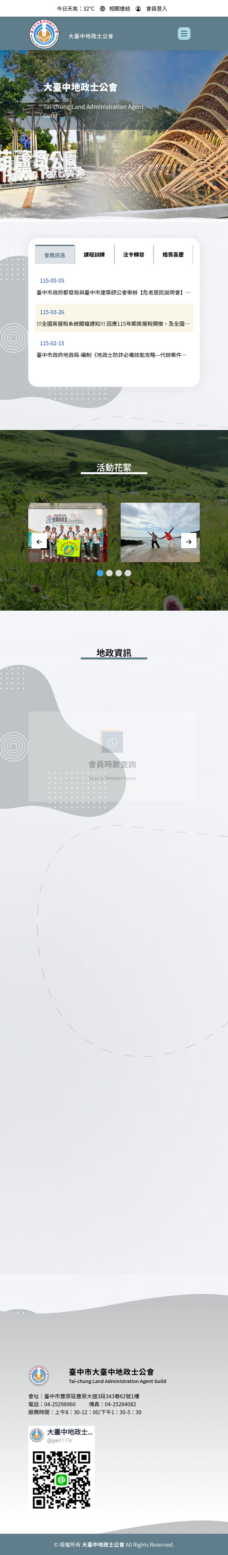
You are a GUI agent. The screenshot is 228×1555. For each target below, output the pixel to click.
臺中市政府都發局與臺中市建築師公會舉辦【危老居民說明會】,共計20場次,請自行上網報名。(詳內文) (112, 293)
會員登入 (157, 7)
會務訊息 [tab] (54, 255)
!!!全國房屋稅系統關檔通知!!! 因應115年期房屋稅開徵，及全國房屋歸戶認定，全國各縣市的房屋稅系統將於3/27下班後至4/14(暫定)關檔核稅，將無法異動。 (113, 324)
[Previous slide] (39, 540)
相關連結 (119, 7)
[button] (100, 573)
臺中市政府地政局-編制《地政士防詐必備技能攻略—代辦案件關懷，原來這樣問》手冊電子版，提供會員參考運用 (112, 356)
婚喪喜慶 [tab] (173, 254)
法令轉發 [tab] (133, 254)
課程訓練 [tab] (94, 254)
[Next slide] (188, 540)
